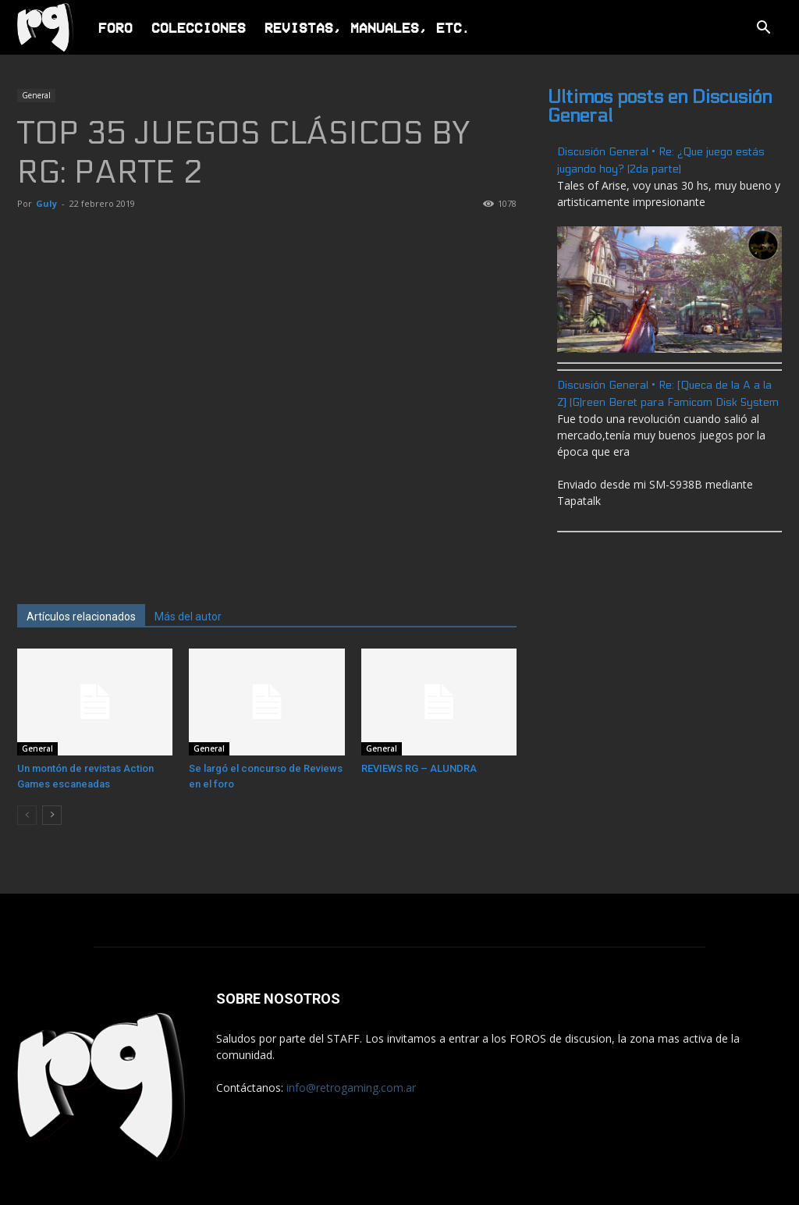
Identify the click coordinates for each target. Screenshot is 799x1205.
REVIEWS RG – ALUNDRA (419, 768)
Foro (115, 27)
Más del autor (188, 616)
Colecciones (198, 27)
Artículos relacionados (81, 616)
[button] (763, 29)
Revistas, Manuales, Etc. (368, 27)
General (36, 95)
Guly (46, 203)
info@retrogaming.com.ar (351, 1087)
